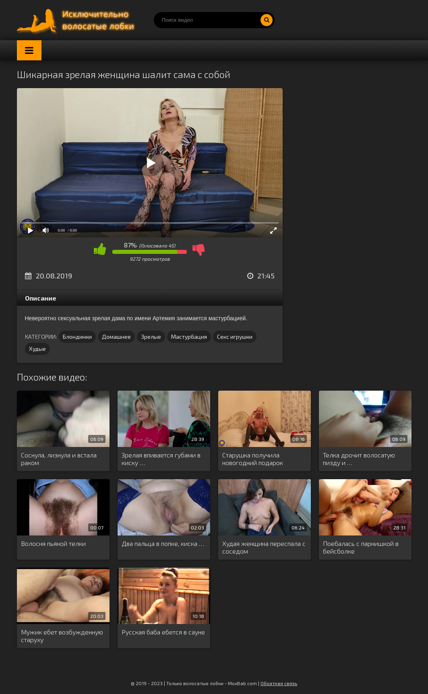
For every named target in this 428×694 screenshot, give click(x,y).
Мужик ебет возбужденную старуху (62, 635)
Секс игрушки (234, 336)
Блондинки (77, 336)
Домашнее (116, 336)
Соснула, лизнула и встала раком (59, 458)
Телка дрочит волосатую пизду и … (359, 458)
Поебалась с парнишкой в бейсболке (361, 547)
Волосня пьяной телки (53, 543)
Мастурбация (189, 336)
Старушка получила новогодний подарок (252, 458)
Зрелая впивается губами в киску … (161, 458)
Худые (37, 348)
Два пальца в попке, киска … (163, 543)
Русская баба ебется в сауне (163, 632)
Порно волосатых (77, 20)
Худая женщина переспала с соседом (264, 547)
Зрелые (151, 336)
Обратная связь (279, 683)
